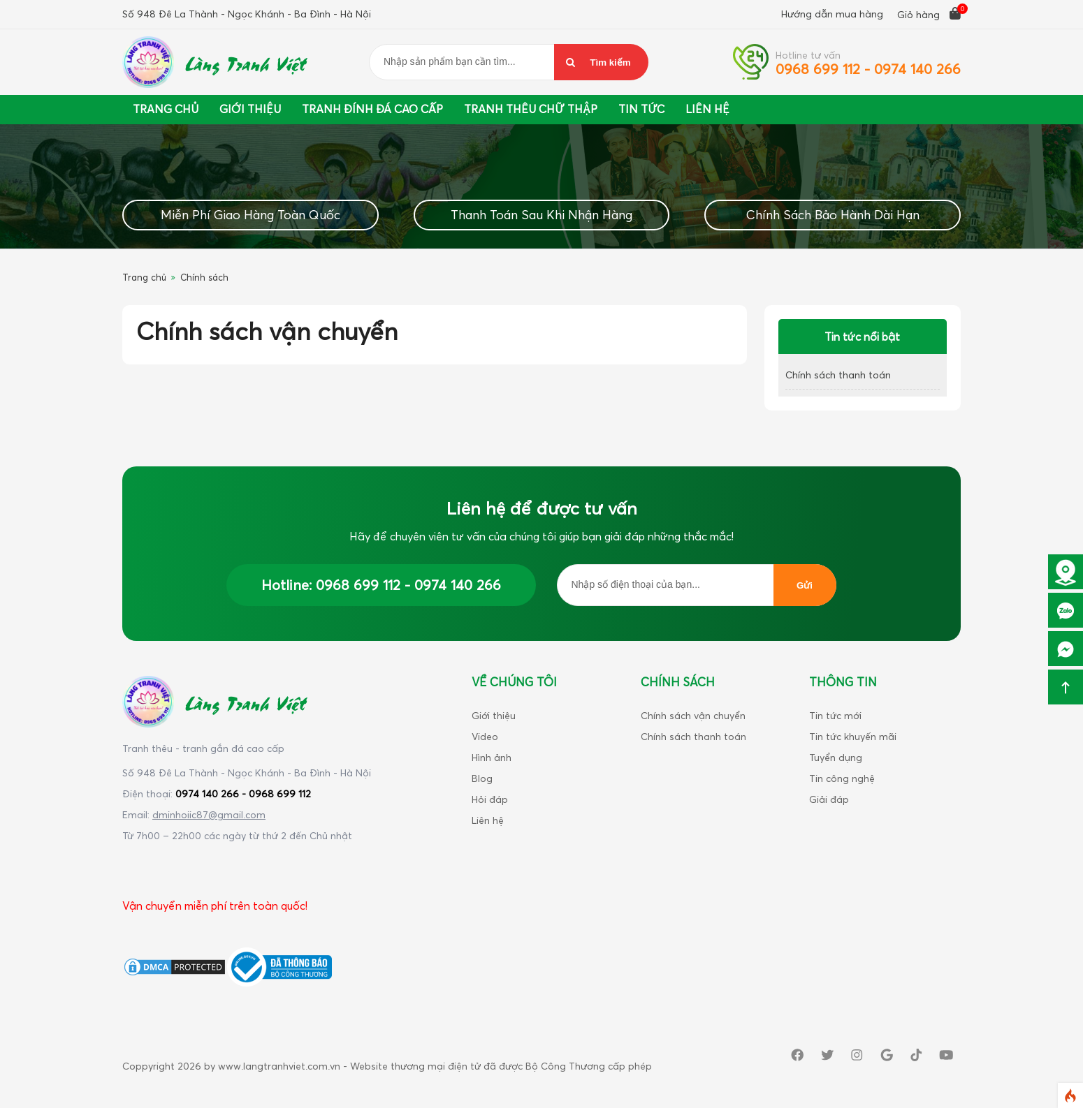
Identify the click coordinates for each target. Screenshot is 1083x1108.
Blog (482, 778)
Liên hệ (488, 820)
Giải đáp (829, 799)
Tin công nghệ (842, 778)
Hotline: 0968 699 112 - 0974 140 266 (381, 585)
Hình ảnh (491, 757)
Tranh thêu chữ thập (530, 109)
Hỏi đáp (490, 799)
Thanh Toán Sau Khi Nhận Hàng (541, 214)
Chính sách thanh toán (838, 375)
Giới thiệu (250, 109)
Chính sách (204, 277)
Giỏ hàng (929, 13)
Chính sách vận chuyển (693, 715)
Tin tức (641, 109)
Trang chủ (165, 109)
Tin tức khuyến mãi (852, 736)
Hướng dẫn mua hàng (832, 14)
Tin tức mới (835, 715)
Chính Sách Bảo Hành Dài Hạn (833, 214)
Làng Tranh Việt (244, 62)
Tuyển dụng (835, 757)
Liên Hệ (707, 109)
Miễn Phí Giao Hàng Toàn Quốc (250, 214)
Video (485, 736)
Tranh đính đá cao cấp (372, 109)
